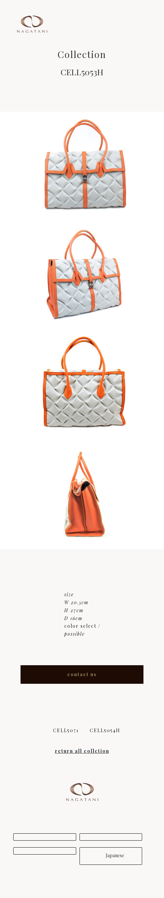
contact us (82, 674)
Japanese (111, 855)
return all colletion (82, 751)
